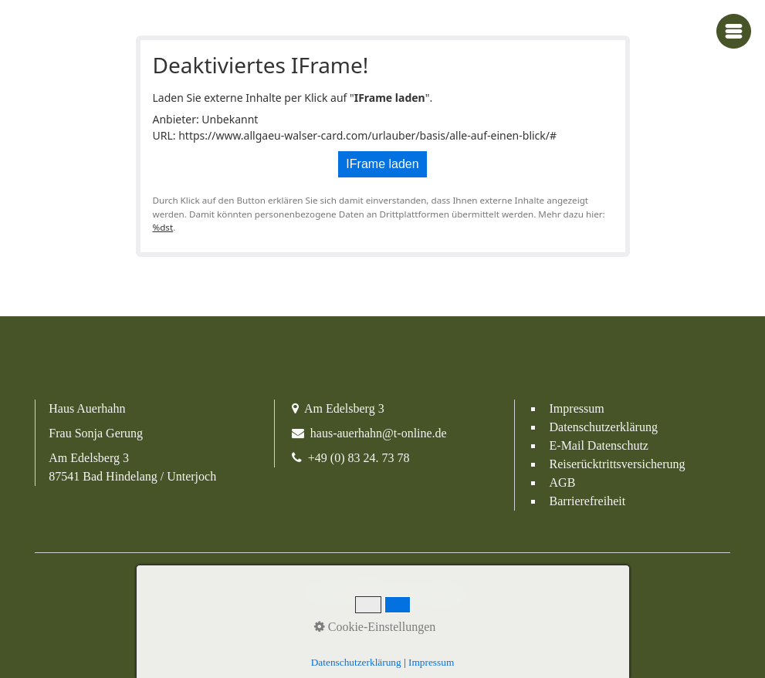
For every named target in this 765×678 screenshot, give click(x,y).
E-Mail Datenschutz (599, 445)
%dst (163, 227)
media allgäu (446, 593)
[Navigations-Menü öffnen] (734, 31)
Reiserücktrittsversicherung (617, 464)
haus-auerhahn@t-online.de (378, 433)
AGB (563, 482)
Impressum (577, 408)
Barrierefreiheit (588, 501)
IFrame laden (382, 163)
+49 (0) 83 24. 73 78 (359, 457)
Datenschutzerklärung (604, 426)
